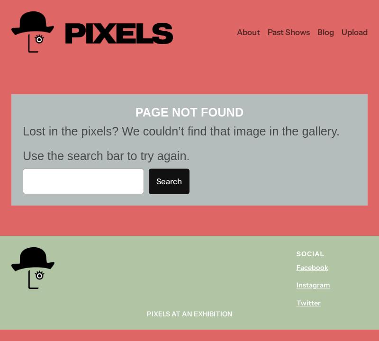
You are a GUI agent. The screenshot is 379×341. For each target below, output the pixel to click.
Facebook (312, 267)
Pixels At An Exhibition (190, 314)
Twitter (309, 303)
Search (169, 181)
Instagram (313, 285)
